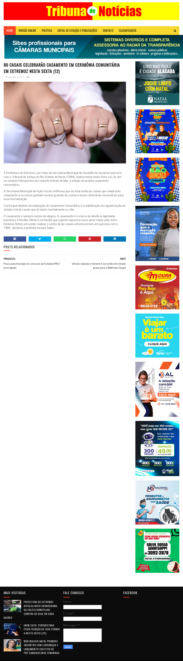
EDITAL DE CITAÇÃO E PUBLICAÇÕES (77, 30)
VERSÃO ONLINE (27, 30)
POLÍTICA (47, 30)
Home (9, 30)
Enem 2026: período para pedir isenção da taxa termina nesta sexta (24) (42, 629)
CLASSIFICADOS (127, 30)
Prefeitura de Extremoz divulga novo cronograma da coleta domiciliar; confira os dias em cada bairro (30, 609)
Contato (108, 30)
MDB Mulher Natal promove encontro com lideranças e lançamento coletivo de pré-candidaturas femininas (41, 647)
